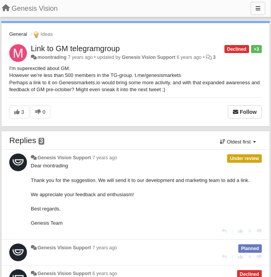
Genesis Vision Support (149, 57)
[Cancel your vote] (250, 231)
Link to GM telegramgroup (75, 48)
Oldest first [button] (238, 142)
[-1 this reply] (259, 231)
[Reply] (224, 231)
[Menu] (258, 8)
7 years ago (104, 157)
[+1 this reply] (240, 231)
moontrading (51, 57)
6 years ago (104, 273)
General (18, 34)
